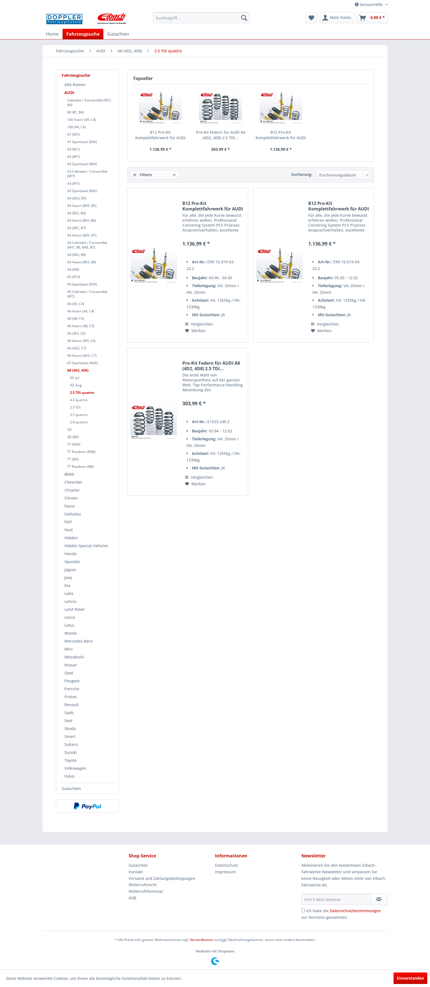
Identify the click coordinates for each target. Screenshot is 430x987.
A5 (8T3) (73, 277)
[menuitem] (201, 17)
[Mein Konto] (337, 17)
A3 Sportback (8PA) (82, 164)
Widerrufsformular (146, 891)
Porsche (71, 688)
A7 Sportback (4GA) (82, 363)
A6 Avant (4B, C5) (80, 326)
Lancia (70, 601)
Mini (68, 649)
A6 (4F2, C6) (76, 333)
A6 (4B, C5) (75, 318)
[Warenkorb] (372, 17)
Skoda (70, 728)
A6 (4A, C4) (75, 303)
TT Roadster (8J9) (80, 466)
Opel (68, 672)
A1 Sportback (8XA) (82, 141)
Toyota (70, 760)
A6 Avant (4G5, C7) (82, 355)
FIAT (68, 521)
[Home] (52, 34)
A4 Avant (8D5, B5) (82, 205)
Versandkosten (202, 939)
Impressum (225, 871)
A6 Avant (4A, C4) (80, 311)
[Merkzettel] (311, 17)
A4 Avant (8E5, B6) (81, 220)
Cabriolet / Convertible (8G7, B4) (89, 102)
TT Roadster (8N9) (81, 451)
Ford (68, 529)
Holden (71, 537)
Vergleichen (199, 324)
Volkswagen (75, 768)
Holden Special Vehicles (86, 545)
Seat (68, 720)
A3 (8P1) (73, 156)
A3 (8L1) (73, 149)
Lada (68, 593)
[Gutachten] (118, 34)
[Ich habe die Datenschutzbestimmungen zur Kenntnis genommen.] (303, 910)
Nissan (70, 664)
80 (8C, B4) (75, 112)
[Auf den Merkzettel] (195, 330)
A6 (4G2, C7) (76, 348)
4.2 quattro (78, 400)
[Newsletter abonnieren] (378, 899)
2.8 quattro (78, 422)
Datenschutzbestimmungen (355, 910)
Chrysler (72, 490)
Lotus (69, 625)
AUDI (69, 92)
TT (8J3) (73, 459)
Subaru (71, 744)
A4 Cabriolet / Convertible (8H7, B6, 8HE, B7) (87, 245)
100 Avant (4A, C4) (81, 119)
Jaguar (70, 569)
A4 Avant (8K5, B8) (81, 262)
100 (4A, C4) (76, 127)
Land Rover (74, 609)
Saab (68, 712)
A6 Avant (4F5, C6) (81, 340)
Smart (69, 736)
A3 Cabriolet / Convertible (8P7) (87, 173)
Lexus (69, 617)
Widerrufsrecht (143, 884)
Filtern (142, 174)
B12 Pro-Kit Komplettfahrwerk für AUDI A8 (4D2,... (160, 135)
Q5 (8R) (73, 437)
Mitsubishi (74, 657)
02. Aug (76, 385)
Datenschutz (226, 865)
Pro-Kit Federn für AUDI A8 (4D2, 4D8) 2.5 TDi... (220, 135)
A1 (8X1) (73, 134)
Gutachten (71, 788)
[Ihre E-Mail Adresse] (335, 899)
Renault (71, 704)
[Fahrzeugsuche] (83, 34)
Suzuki (70, 752)
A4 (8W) (73, 269)
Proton (70, 696)
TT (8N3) (73, 444)
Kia (67, 585)
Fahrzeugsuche (76, 75)
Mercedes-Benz (78, 641)
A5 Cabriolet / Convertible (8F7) (87, 294)
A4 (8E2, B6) (76, 213)
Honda (70, 553)
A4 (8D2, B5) (76, 198)
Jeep (68, 577)
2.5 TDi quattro (82, 392)
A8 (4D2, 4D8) (78, 370)
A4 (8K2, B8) (76, 254)
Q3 (69, 429)
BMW (69, 474)
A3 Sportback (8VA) (82, 191)
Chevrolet (73, 482)
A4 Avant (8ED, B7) (82, 235)
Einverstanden (410, 978)
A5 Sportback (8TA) (82, 284)
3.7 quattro (78, 414)
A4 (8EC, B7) (76, 228)
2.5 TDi (75, 407)
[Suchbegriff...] (201, 17)
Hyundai (72, 561)
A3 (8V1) (73, 183)
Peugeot (72, 680)
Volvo (69, 776)
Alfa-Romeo (75, 84)
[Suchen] (244, 17)
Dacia (69, 506)
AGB (132, 897)
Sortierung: (301, 174)
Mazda (70, 633)
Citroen (71, 498)
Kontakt (136, 871)
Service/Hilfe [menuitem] (369, 4)
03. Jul (74, 377)
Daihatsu (72, 514)
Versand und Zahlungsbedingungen (162, 878)
